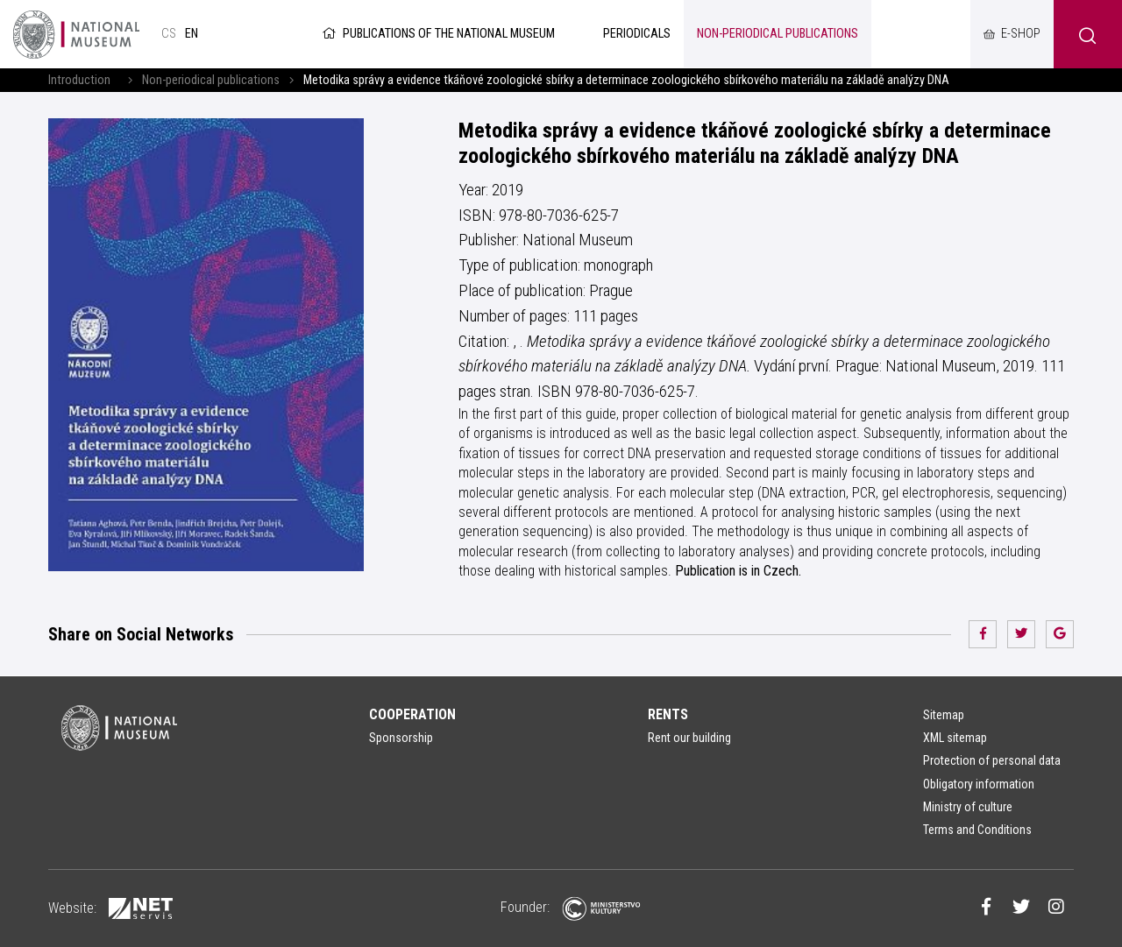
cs (168, 33)
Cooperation (412, 714)
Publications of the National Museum (437, 33)
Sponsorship (401, 738)
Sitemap (943, 715)
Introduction (79, 80)
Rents (668, 714)
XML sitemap (955, 738)
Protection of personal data (992, 760)
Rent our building (689, 738)
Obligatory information (978, 784)
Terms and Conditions (977, 830)
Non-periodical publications (211, 80)
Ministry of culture (967, 807)
